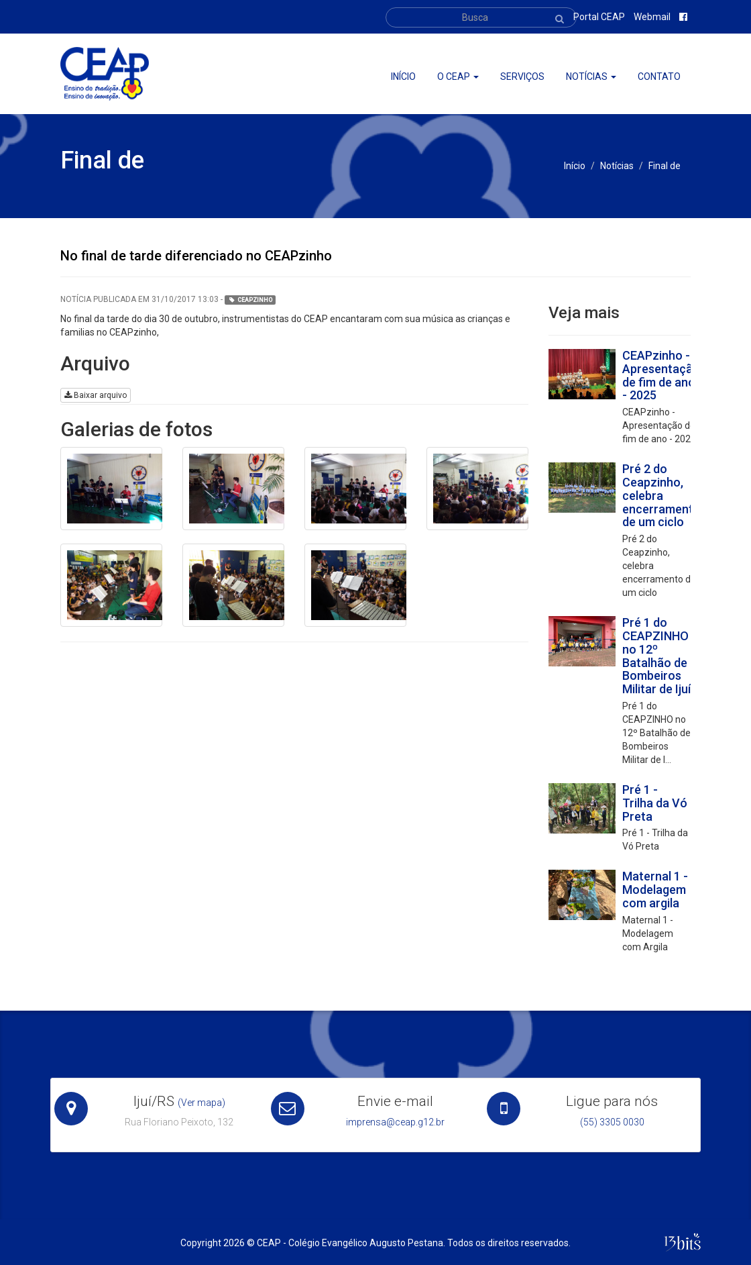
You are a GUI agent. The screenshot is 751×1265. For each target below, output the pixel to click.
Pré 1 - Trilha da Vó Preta (654, 802)
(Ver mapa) (201, 1102)
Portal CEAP (599, 16)
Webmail (652, 16)
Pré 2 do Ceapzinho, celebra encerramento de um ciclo (661, 495)
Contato (659, 76)
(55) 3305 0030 (612, 1122)
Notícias (591, 76)
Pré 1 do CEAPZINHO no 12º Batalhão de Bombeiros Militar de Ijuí (656, 655)
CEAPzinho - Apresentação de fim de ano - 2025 (661, 375)
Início (403, 76)
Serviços (522, 76)
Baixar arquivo (95, 395)
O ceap (458, 76)
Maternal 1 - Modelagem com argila (655, 889)
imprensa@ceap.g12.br (395, 1122)
